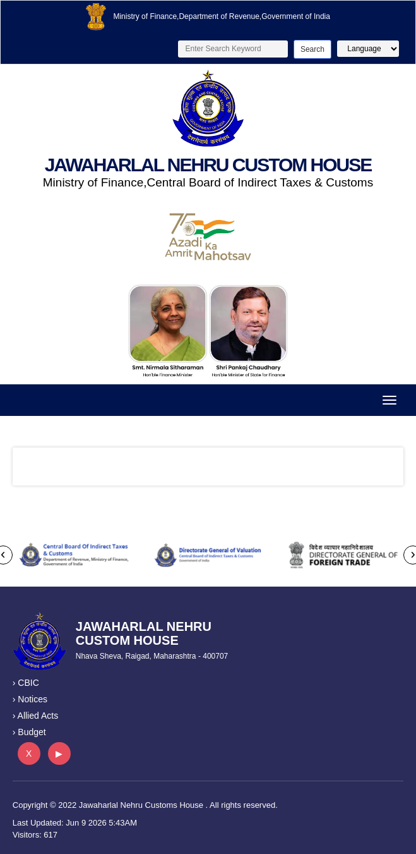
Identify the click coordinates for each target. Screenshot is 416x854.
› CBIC (26, 683)
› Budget (29, 732)
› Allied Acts (35, 716)
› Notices (30, 699)
